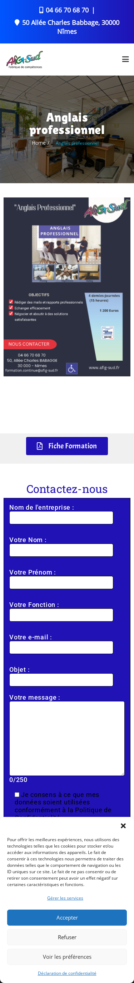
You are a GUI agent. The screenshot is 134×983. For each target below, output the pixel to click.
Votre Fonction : (61, 609)
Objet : (61, 674)
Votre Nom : (61, 545)
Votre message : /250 (67, 739)
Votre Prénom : (61, 577)
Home (39, 142)
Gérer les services (65, 898)
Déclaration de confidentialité (67, 973)
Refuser (67, 937)
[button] (123, 825)
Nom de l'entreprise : (61, 512)
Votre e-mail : (61, 642)
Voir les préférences (67, 956)
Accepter (67, 917)
